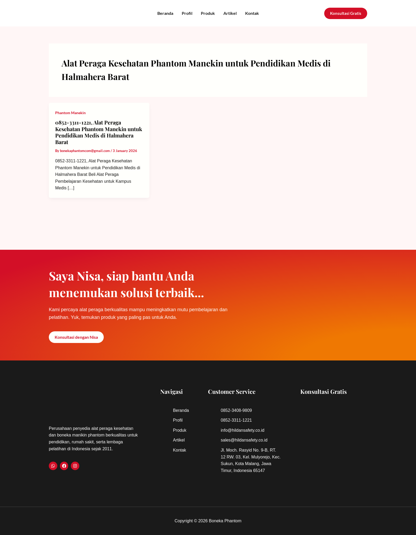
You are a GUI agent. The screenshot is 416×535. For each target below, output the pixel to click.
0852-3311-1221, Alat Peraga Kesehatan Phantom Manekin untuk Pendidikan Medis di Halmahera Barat (98, 132)
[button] (345, 13)
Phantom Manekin (70, 112)
